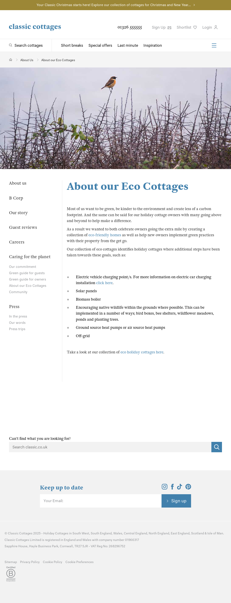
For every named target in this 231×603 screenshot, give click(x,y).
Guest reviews (23, 227)
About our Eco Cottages (27, 286)
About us (17, 183)
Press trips (17, 329)
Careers (16, 242)
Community (18, 292)
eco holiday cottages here (141, 352)
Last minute (128, 45)
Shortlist (187, 27)
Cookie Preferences (79, 562)
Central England (135, 533)
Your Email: (53, 501)
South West (80, 533)
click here (104, 283)
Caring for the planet (30, 256)
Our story (18, 212)
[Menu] (214, 45)
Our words (17, 323)
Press (14, 306)
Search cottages (28, 45)
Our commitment (22, 267)
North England (159, 533)
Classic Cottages (20, 533)
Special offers (100, 45)
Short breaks (72, 45)
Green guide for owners (27, 279)
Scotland (197, 533)
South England (101, 533)
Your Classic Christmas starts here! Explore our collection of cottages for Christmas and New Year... (114, 5)
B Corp (16, 198)
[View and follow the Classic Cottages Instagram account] (164, 488)
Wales (117, 533)
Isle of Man (215, 533)
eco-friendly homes (104, 235)
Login (209, 27)
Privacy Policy (30, 562)
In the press (18, 316)
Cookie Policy (52, 562)
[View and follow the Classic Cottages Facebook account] (172, 488)
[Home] (10, 59)
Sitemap (11, 562)
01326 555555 (130, 27)
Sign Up (161, 27)
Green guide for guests (27, 273)
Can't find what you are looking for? (40, 438)
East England (180, 533)
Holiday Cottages (55, 533)
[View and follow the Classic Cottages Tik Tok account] (179, 488)
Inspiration (152, 45)
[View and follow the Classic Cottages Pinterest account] (188, 488)
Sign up (179, 500)
